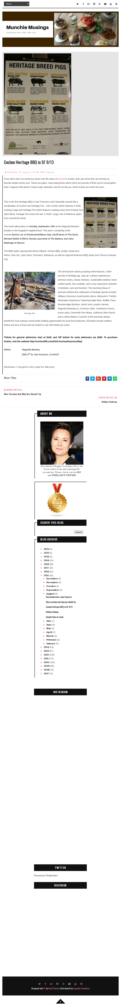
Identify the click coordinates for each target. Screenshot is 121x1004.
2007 (47, 673)
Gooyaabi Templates (81, 987)
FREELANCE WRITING (64, 474)
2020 (47, 556)
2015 (46, 574)
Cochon (62, 179)
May (49, 627)
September (53, 589)
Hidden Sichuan (52, 611)
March (50, 635)
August (50, 593)
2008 (47, 669)
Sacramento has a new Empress (59, 596)
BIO (79, 471)
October (51, 585)
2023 (47, 552)
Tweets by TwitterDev (46, 875)
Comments (48, 172)
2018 (46, 563)
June (49, 624)
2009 (47, 665)
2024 (47, 548)
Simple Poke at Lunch (54, 616)
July (49, 620)
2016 (47, 571)
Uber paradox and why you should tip (61, 601)
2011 (46, 657)
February (51, 639)
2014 (47, 646)
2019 (47, 559)
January (51, 642)
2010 (47, 661)
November (52, 581)
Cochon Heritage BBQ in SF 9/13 (59, 606)
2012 (46, 654)
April (49, 631)
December (52, 578)
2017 (46, 567)
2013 (46, 650)
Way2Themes (54, 987)
